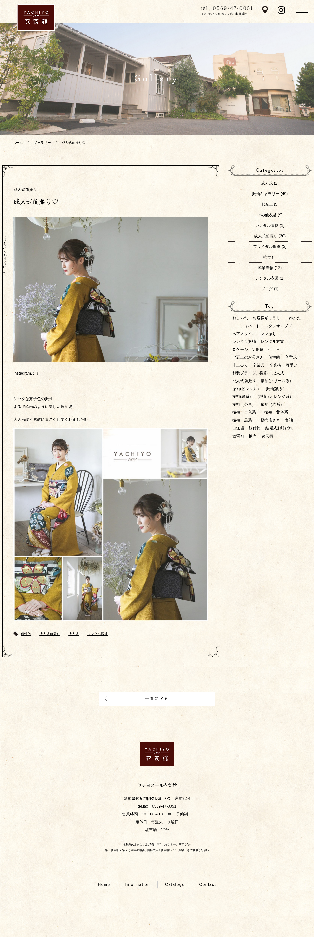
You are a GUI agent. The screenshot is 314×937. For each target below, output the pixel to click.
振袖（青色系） (246, 412)
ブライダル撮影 (267, 246)
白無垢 (238, 428)
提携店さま (270, 420)
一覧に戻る (157, 699)
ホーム (18, 143)
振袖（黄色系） (278, 412)
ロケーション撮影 (248, 349)
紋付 (267, 257)
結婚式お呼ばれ (279, 428)
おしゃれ (240, 318)
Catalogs (174, 885)
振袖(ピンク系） (246, 389)
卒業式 (258, 365)
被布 (253, 436)
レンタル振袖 (97, 634)
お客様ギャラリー (268, 318)
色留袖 (238, 436)
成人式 (73, 634)
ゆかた (295, 318)
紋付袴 (255, 428)
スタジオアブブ (278, 326)
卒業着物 (266, 268)
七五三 (267, 204)
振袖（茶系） (244, 404)
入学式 (291, 357)
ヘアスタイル (244, 334)
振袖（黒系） (244, 420)
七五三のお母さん (248, 357)
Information (137, 885)
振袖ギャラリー (265, 194)
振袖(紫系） (276, 389)
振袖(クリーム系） (277, 381)
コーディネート (246, 326)
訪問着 (267, 436)
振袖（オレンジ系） (275, 396)
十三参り (240, 365)
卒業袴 (275, 365)
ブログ (267, 289)
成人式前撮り (25, 190)
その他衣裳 (267, 215)
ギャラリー (42, 143)
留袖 (289, 420)
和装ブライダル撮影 (250, 373)
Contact (207, 885)
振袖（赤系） (272, 404)
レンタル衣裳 (267, 278)
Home (104, 885)
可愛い (292, 365)
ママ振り (268, 334)
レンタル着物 (267, 225)
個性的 (26, 634)
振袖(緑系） (242, 396)
